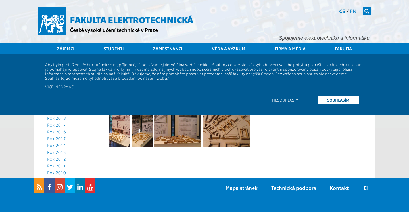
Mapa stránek (242, 188)
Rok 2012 (56, 158)
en (353, 11)
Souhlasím (338, 100)
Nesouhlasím (285, 100)
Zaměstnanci (167, 48)
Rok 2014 (56, 145)
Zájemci (65, 48)
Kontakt (339, 188)
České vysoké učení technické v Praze (114, 30)
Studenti (114, 48)
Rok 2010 (56, 172)
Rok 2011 (56, 165)
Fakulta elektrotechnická (131, 19)
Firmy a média (290, 48)
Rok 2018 (56, 118)
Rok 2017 (56, 124)
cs (342, 11)
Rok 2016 (56, 131)
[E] (365, 188)
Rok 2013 (56, 152)
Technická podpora (293, 188)
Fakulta (343, 48)
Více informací (60, 86)
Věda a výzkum (228, 48)
